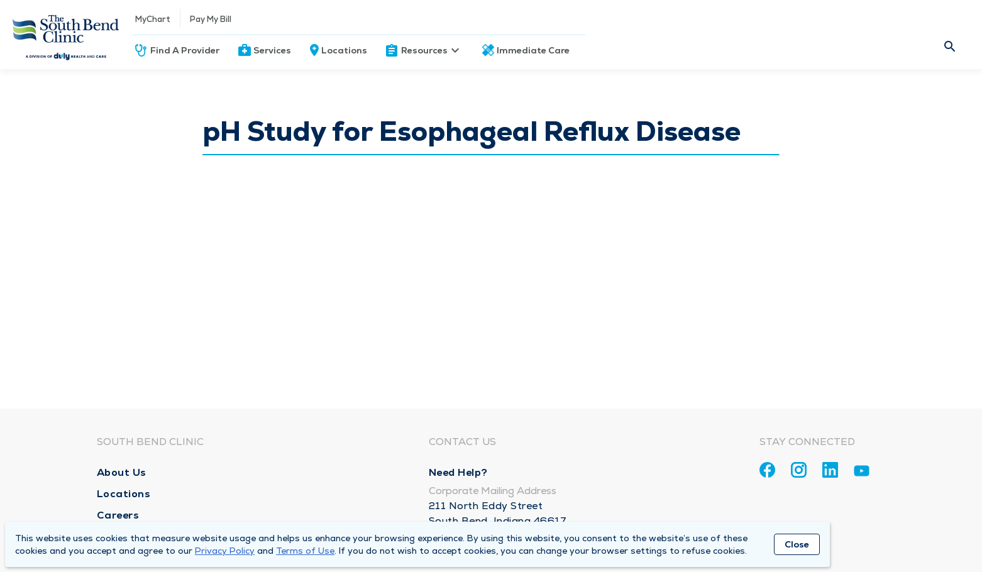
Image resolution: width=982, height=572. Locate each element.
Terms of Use (305, 550)
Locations (344, 50)
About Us (121, 472)
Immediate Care (533, 50)
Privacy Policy (225, 550)
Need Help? (458, 472)
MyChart (152, 19)
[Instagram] (799, 470)
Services (272, 50)
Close (797, 544)
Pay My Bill (210, 19)
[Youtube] (861, 473)
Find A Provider (184, 50)
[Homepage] (66, 34)
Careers (118, 515)
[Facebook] (767, 470)
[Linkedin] (830, 470)
